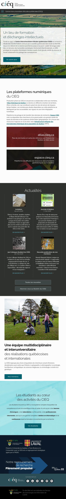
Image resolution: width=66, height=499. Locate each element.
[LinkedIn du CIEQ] (32, 481)
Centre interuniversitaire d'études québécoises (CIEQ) (24, 11)
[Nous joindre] (52, 481)
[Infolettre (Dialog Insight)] (42, 481)
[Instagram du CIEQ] (37, 481)
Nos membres (13, 377)
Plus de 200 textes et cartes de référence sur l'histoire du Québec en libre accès (35, 139)
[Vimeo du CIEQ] (47, 481)
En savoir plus (12, 59)
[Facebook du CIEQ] (28, 481)
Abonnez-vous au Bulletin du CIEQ (33, 289)
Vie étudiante (33, 426)
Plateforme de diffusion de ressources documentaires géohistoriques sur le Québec (35, 162)
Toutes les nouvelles (33, 282)
